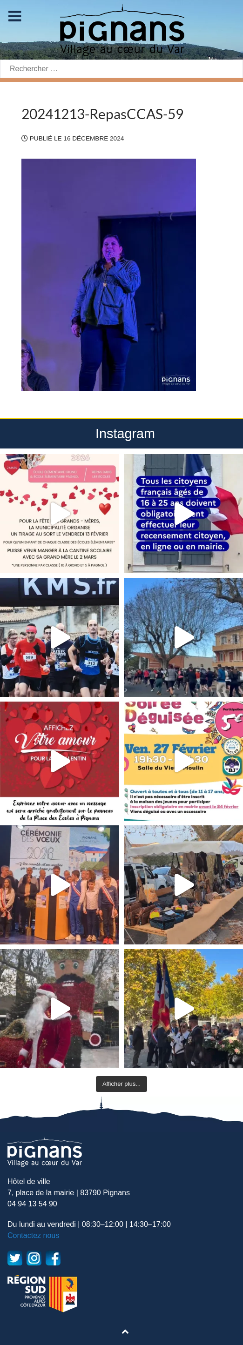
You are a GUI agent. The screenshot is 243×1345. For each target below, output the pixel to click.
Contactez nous (33, 1235)
